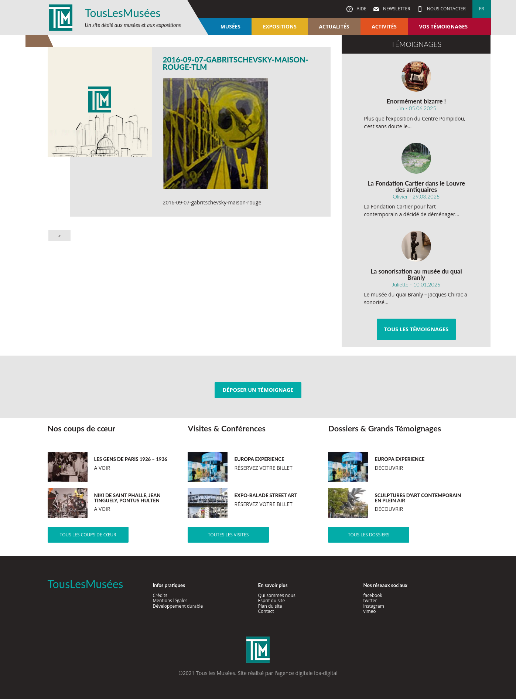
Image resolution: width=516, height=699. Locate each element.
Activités (384, 26)
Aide (360, 9)
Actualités (334, 26)
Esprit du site (271, 600)
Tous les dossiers (368, 535)
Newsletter (396, 9)
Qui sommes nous (276, 595)
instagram (373, 606)
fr (481, 9)
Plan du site (270, 606)
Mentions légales (170, 600)
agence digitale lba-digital (307, 672)
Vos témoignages (443, 26)
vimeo (369, 611)
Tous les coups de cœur (88, 535)
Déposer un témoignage (258, 389)
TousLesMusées (123, 12)
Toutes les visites (228, 535)
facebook (372, 595)
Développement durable (178, 606)
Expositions (280, 26)
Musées (230, 26)
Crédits (160, 595)
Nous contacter (446, 9)
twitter (370, 600)
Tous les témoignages (416, 329)
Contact (266, 611)
